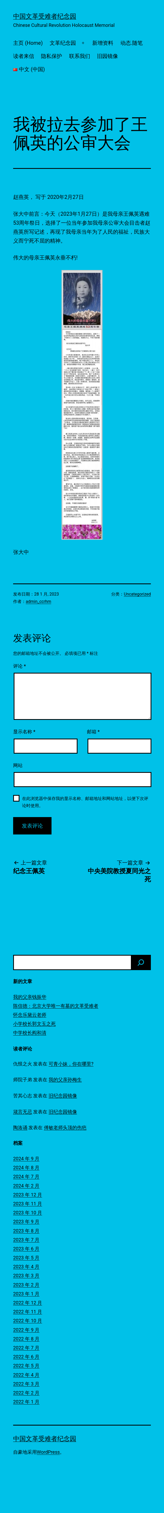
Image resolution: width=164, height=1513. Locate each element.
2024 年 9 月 (26, 1158)
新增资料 (102, 43)
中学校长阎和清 (29, 1032)
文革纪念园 (63, 43)
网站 (18, 765)
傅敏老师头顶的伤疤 (65, 1127)
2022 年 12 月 (27, 1302)
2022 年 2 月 (26, 1393)
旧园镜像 (107, 56)
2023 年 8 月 (26, 1231)
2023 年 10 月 (27, 1212)
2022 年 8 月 (26, 1339)
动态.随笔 (131, 43)
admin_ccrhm (38, 601)
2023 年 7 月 (26, 1239)
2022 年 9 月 (26, 1330)
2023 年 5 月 (26, 1257)
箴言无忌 (22, 1111)
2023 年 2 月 (26, 1285)
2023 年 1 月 (26, 1293)
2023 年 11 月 (27, 1203)
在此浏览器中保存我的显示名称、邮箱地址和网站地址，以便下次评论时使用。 (85, 802)
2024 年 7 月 (26, 1176)
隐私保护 (51, 56)
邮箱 (93, 731)
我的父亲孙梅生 (65, 1079)
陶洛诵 (20, 1127)
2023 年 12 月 (27, 1194)
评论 (19, 666)
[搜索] (141, 962)
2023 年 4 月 (26, 1266)
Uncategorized (137, 594)
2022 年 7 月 (26, 1347)
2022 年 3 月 (26, 1384)
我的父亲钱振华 (29, 997)
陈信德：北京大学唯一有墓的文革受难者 (55, 1006)
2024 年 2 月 (26, 1185)
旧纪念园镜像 (63, 1095)
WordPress (48, 1452)
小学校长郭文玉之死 (34, 1023)
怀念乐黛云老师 (29, 1015)
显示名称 (24, 731)
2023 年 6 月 (26, 1248)
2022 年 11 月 (27, 1311)
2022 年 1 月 (26, 1401)
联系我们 (79, 56)
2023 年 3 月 (26, 1275)
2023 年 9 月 (26, 1221)
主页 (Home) (28, 43)
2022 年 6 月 (26, 1356)
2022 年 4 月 (26, 1375)
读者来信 (23, 56)
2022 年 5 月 (26, 1365)
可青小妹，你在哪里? (71, 1064)
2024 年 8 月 (26, 1167)
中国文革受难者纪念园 (44, 16)
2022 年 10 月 (27, 1320)
